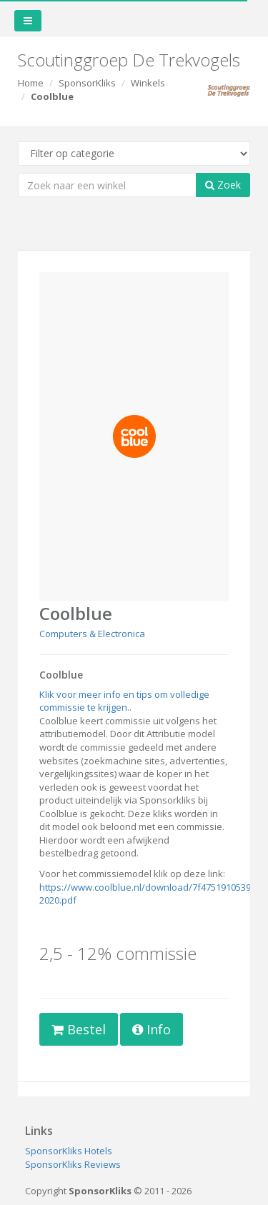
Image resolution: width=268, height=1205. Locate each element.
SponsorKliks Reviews (73, 1164)
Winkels (148, 82)
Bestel (78, 1029)
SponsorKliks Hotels (68, 1150)
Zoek (223, 184)
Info (151, 1029)
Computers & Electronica (92, 633)
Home (31, 82)
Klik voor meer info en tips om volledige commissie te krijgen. (124, 701)
